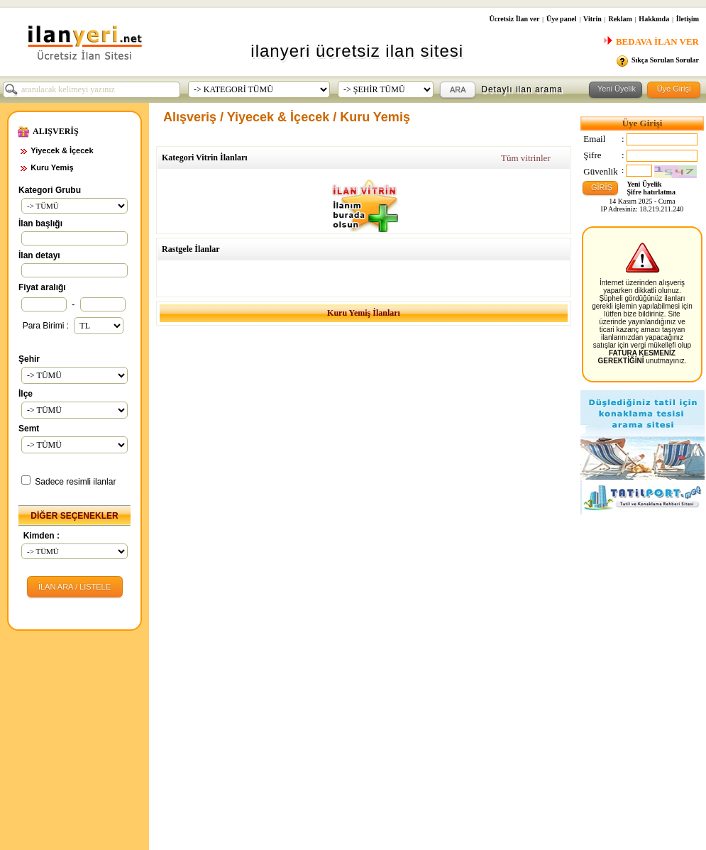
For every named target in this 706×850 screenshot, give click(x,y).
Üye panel (561, 19)
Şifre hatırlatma (651, 192)
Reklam (619, 19)
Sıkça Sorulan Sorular (665, 60)
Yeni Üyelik (644, 184)
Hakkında (654, 19)
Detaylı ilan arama (522, 89)
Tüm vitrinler (526, 158)
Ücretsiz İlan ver (514, 19)
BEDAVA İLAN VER (651, 41)
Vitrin (592, 19)
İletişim (687, 19)
